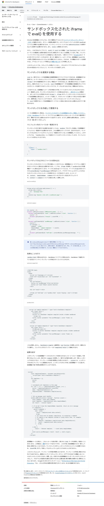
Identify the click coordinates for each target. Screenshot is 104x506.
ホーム (28, 24)
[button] (9, 15)
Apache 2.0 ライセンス (31, 473)
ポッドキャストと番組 (56, 496)
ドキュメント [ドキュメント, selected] (28, 2)
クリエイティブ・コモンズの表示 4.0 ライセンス (58, 471)
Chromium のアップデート (57, 488)
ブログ (46, 2)
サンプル (46, 10)
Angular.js (77, 55)
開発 (16, 10)
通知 (44, 444)
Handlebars (35, 115)
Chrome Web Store (56, 10)
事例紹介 (39, 2)
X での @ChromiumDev (83, 488)
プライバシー (33, 502)
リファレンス (34, 10)
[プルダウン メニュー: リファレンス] (40, 10)
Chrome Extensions (15, 7)
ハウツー (51, 24)
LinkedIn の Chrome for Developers (86, 493)
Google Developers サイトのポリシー (64, 473)
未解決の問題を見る (29, 490)
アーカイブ (53, 493)
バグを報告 (26, 488)
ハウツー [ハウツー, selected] (22, 10)
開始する (9, 10)
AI (27, 10)
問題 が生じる (56, 62)
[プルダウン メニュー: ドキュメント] (34, 2)
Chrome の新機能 (55, 2)
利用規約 (26, 502)
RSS (78, 496)
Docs (4, 7)
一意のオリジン (74, 92)
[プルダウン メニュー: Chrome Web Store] (63, 10)
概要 (3, 10)
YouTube (79, 490)
